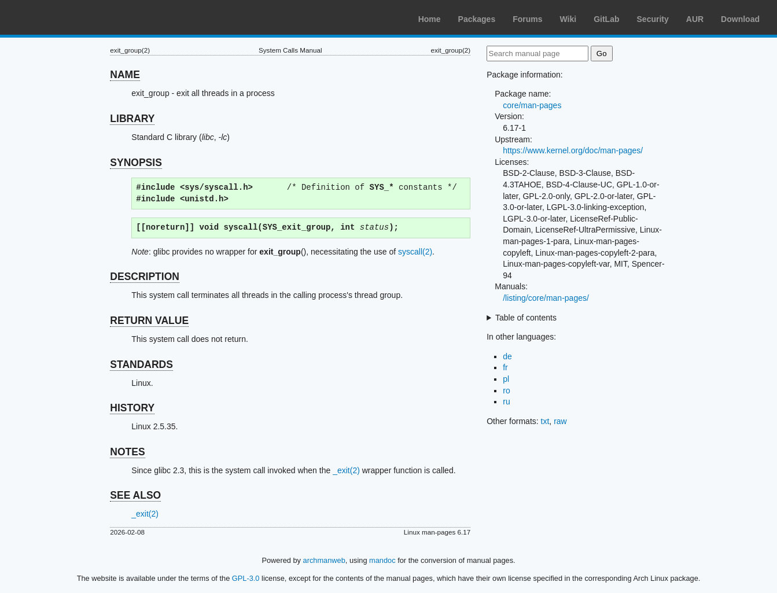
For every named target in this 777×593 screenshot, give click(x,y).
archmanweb (324, 560)
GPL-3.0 (246, 578)
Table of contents (526, 317)
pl (506, 379)
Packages (477, 19)
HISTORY (132, 408)
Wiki (568, 19)
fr (505, 367)
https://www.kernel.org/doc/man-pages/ (573, 150)
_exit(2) (346, 470)
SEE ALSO (135, 495)
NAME (125, 74)
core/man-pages (532, 105)
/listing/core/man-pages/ (546, 298)
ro (506, 390)
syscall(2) (415, 251)
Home (429, 19)
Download (740, 19)
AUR (695, 19)
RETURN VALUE (149, 320)
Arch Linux (64, 17)
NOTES (127, 452)
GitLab (606, 19)
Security (653, 19)
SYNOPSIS (135, 162)
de (507, 356)
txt (545, 421)
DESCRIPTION (144, 276)
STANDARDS (141, 364)
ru (506, 401)
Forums (527, 19)
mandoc (382, 560)
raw (560, 421)
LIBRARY (132, 118)
